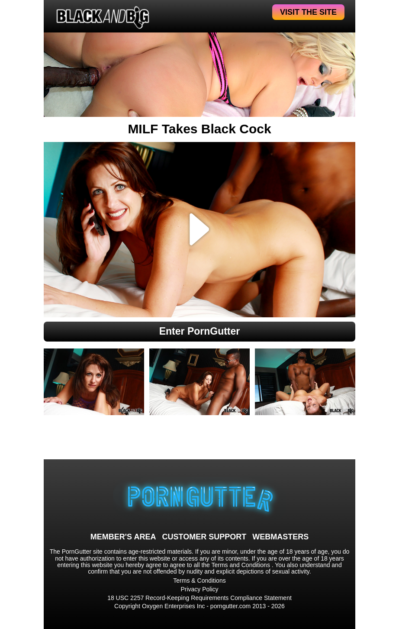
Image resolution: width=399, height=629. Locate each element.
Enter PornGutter (199, 331)
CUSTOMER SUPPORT (204, 537)
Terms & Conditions (199, 580)
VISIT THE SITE (308, 12)
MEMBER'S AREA (123, 537)
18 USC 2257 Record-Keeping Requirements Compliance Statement (199, 597)
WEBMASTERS (280, 537)
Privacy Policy (199, 589)
